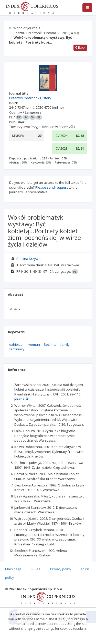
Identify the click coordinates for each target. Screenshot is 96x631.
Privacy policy (60, 569)
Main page (13, 569)
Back (80, 47)
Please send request (51, 187)
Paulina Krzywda (29, 258)
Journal (21, 399)
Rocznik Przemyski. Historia (35, 32)
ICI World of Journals (24, 28)
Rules (35, 569)
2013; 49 (70, 32)
